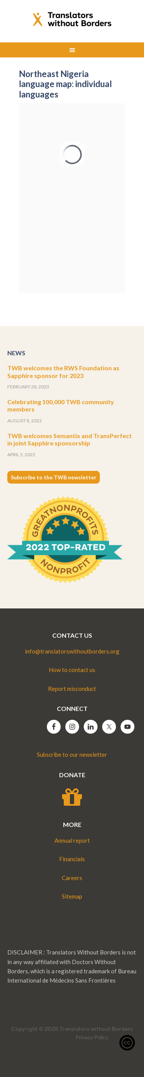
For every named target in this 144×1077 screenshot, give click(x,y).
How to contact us (72, 669)
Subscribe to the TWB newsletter (53, 477)
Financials (72, 858)
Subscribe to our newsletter (72, 754)
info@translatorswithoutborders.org (72, 651)
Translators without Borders (72, 19)
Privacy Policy (92, 1037)
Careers (72, 877)
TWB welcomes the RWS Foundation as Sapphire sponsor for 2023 (63, 371)
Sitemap (72, 896)
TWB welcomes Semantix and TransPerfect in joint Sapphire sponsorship (69, 439)
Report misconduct (72, 688)
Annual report (72, 840)
